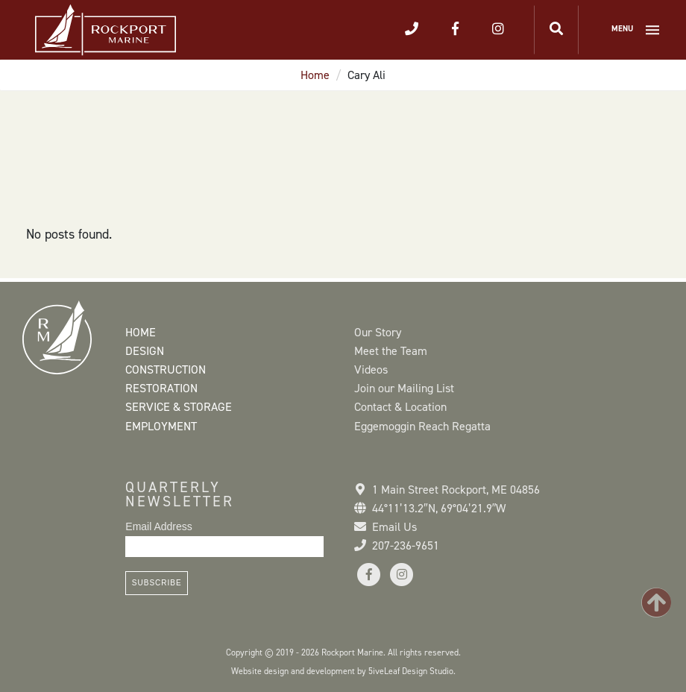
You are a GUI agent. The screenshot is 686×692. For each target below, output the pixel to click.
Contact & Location (400, 407)
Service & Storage (178, 407)
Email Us (394, 527)
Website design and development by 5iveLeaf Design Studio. (343, 671)
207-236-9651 (405, 545)
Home (315, 75)
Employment (161, 426)
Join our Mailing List (404, 388)
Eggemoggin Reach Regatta (422, 426)
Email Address (158, 526)
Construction (165, 369)
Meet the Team (390, 351)
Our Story (377, 332)
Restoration (161, 388)
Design (144, 351)
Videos (371, 369)
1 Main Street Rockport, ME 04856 (456, 489)
